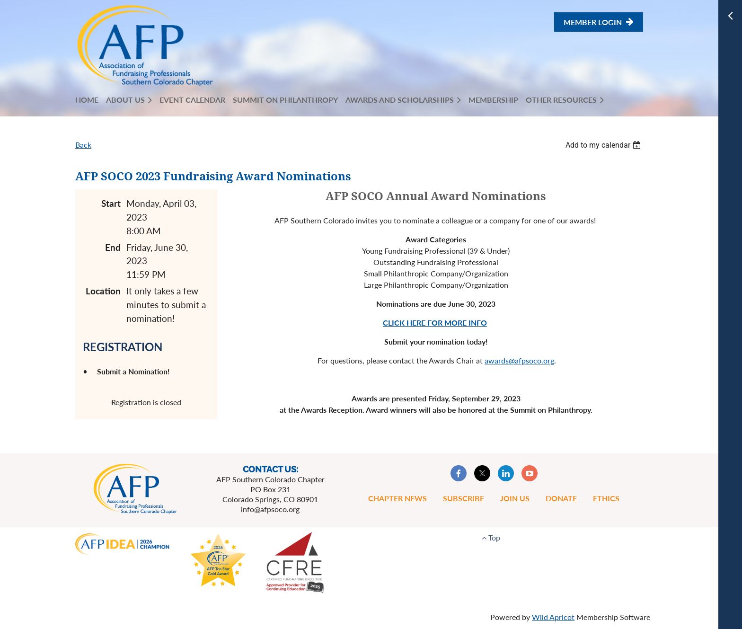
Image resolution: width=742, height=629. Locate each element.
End (113, 247)
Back (83, 144)
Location (103, 290)
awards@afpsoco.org (519, 360)
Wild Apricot (553, 616)
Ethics (606, 498)
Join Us (515, 498)
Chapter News (397, 498)
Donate (561, 498)
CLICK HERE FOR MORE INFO (435, 322)
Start (111, 203)
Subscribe (463, 498)
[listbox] (604, 145)
